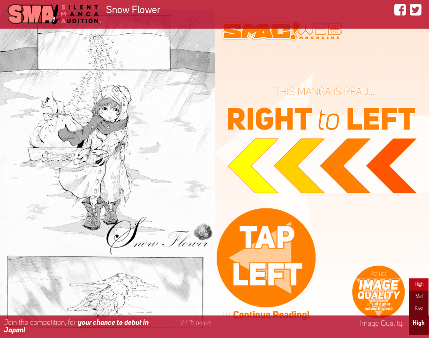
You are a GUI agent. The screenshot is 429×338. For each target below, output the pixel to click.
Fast (418, 309)
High (418, 284)
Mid (418, 296)
